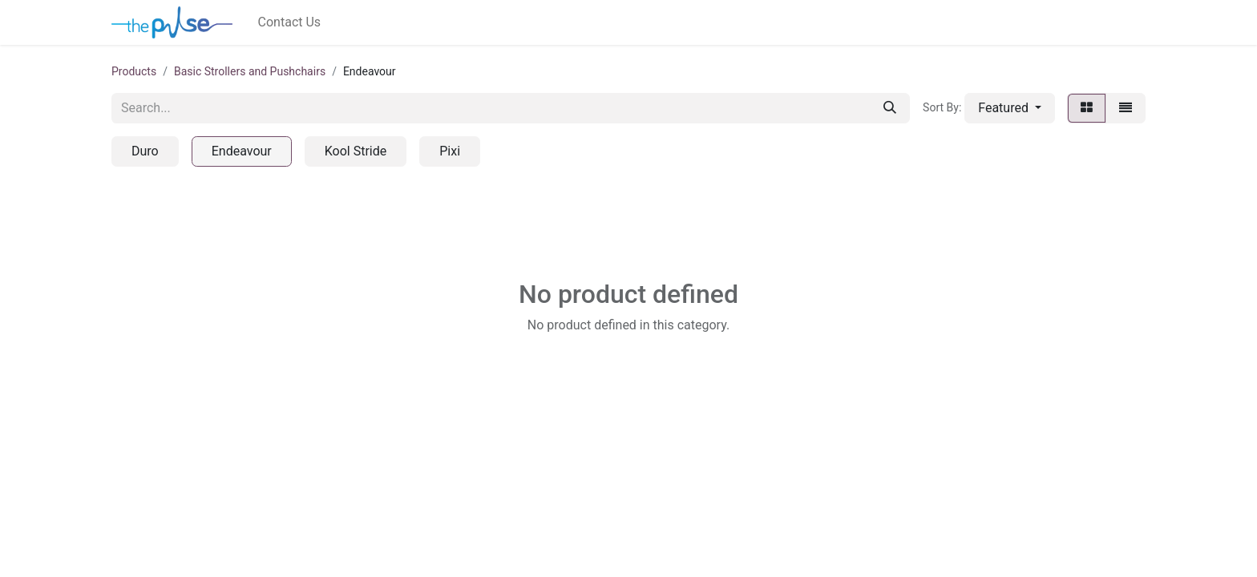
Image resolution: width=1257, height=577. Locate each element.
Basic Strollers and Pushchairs (249, 71)
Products (133, 71)
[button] (1009, 108)
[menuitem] (290, 22)
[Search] (890, 108)
